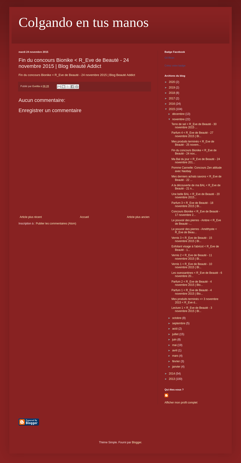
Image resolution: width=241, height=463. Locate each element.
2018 (172, 92)
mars (175, 355)
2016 (172, 103)
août (175, 328)
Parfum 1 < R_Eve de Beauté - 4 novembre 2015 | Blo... (191, 292)
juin (174, 339)
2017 (172, 98)
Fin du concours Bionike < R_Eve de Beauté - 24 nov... (193, 152)
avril (175, 350)
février (176, 361)
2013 (172, 379)
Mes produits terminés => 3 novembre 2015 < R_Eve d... (194, 300)
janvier (176, 366)
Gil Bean (169, 57)
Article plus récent (31, 217)
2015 (172, 109)
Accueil (84, 217)
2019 (172, 87)
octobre (177, 318)
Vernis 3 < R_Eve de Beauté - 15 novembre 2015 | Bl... (191, 239)
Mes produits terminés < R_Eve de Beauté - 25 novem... (192, 143)
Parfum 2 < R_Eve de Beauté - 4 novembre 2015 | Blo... (191, 283)
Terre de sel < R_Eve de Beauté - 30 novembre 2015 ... (193, 126)
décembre (178, 114)
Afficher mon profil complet (181, 402)
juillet (175, 334)
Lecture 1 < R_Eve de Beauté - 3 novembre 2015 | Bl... (191, 309)
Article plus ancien (138, 217)
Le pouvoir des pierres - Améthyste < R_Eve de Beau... (194, 230)
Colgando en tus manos (84, 22)
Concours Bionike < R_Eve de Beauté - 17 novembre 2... (195, 213)
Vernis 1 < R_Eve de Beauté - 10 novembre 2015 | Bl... (191, 265)
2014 (172, 373)
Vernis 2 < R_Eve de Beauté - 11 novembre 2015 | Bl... (191, 257)
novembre (178, 119)
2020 (172, 82)
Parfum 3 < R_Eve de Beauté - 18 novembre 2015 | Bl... (192, 204)
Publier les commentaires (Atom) (56, 223)
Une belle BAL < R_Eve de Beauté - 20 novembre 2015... (195, 195)
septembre (179, 323)
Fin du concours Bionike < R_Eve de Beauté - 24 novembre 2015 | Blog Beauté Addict (77, 75)
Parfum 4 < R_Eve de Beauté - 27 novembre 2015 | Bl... (192, 134)
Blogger (136, 442)
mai (175, 345)
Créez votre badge (175, 65)
